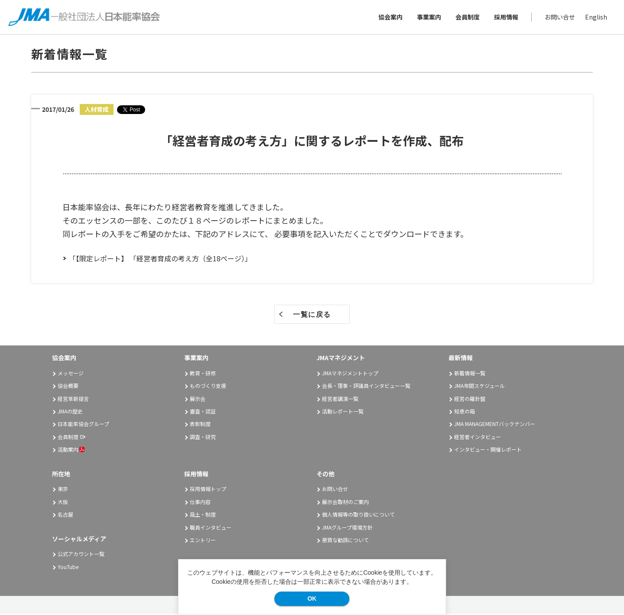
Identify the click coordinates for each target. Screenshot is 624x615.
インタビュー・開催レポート (488, 450)
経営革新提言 (73, 399)
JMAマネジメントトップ (350, 374)
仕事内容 (200, 502)
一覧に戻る (312, 315)
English (596, 17)
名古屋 (65, 515)
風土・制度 (203, 515)
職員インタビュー (210, 528)
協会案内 (390, 17)
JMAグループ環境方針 (347, 528)
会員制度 (467, 17)
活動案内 (71, 450)
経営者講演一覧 (340, 399)
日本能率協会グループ (83, 425)
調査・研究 (203, 438)
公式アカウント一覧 (81, 555)
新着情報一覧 (469, 374)
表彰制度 (200, 425)
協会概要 (68, 386)
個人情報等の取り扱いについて (358, 515)
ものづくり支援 (208, 386)
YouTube (68, 567)
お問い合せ (559, 17)
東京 (63, 490)
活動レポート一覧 (343, 412)
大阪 (63, 502)
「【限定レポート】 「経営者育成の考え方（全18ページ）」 (160, 259)
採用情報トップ (208, 490)
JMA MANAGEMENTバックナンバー (494, 425)
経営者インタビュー (477, 438)
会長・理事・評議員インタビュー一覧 (366, 386)
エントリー (203, 541)
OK (311, 598)
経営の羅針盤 (469, 399)
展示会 (197, 399)
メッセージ (71, 374)
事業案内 (428, 17)
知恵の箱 (464, 412)
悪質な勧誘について (345, 541)
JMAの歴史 (70, 412)
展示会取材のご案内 (345, 502)
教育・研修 (203, 374)
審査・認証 (203, 412)
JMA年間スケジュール (479, 386)
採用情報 (506, 17)
